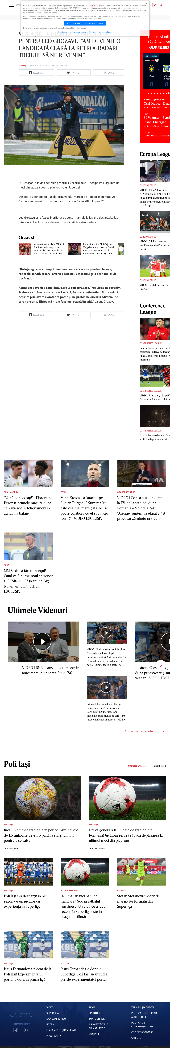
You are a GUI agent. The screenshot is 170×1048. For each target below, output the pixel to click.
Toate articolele (158, 765)
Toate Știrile (97, 1018)
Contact (94, 1033)
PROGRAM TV (53, 1035)
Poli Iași (22, 65)
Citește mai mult (17, 848)
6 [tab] (163, 93)
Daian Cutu (47, 65)
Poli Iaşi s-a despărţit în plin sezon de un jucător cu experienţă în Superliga (26, 901)
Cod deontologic (142, 1032)
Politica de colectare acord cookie (72, 32)
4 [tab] (157, 93)
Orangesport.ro (126, 492)
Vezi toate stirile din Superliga (144, 731)
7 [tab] (166, 93)
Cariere (136, 1037)
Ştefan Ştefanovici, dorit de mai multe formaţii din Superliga (138, 901)
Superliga (52, 1013)
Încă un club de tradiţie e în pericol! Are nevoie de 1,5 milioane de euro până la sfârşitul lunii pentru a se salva (41, 835)
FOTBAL (50, 1024)
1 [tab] (148, 93)
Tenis (92, 1007)
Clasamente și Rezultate (61, 1030)
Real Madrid (11, 492)
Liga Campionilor (56, 1018)
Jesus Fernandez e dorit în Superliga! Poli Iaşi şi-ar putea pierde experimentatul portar (84, 974)
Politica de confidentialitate (100, 32)
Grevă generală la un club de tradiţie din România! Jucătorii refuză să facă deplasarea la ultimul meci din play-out (126, 835)
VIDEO (49, 1007)
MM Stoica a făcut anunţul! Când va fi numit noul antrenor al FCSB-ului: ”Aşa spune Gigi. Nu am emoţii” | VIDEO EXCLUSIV (28, 581)
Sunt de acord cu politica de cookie (85, 23)
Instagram (26, 1030)
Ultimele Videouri (37, 610)
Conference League (151, 343)
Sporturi (94, 1013)
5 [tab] (160, 93)
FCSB (63, 492)
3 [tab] (154, 93)
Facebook (16, 1030)
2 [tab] (151, 93)
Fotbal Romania (69, 890)
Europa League (148, 185)
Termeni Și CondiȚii (142, 1007)
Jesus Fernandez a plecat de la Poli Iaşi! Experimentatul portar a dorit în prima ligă (28, 974)
